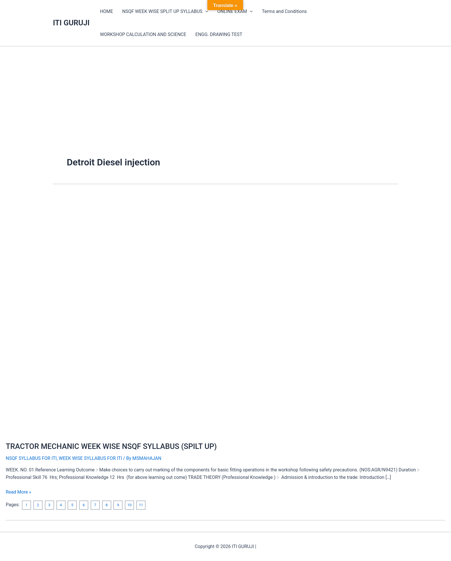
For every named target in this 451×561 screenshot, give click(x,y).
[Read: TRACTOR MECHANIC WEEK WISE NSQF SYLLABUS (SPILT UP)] (107, 314)
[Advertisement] (225, 89)
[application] (205, 11)
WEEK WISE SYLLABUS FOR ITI (90, 458)
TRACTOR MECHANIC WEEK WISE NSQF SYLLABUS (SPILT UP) (111, 446)
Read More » (18, 491)
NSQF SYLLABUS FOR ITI (31, 458)
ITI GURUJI (71, 22)
